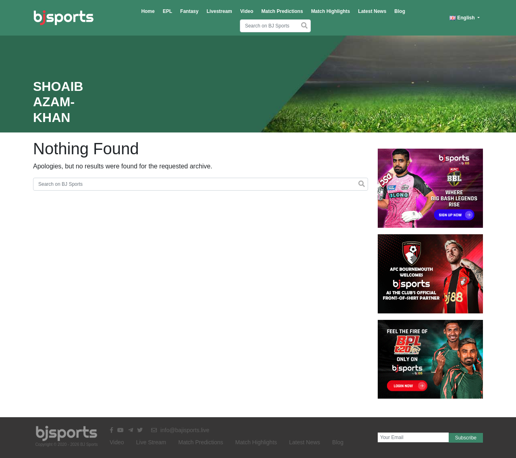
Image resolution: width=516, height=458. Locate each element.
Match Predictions (282, 11)
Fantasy (189, 11)
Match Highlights (330, 11)
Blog (399, 11)
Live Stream (151, 442)
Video (246, 11)
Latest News (372, 11)
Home (147, 11)
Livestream (219, 11)
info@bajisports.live (180, 430)
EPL (167, 11)
